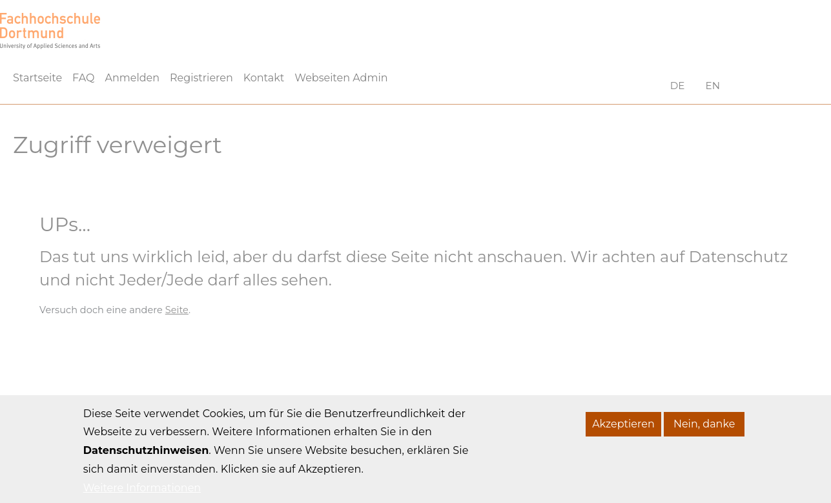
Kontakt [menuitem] (264, 78)
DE (677, 85)
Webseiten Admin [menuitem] (340, 78)
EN (713, 85)
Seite (177, 310)
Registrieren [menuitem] (201, 78)
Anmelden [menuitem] (132, 78)
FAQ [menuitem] (83, 78)
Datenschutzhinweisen (146, 461)
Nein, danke (704, 433)
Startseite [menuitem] (37, 78)
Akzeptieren (623, 433)
